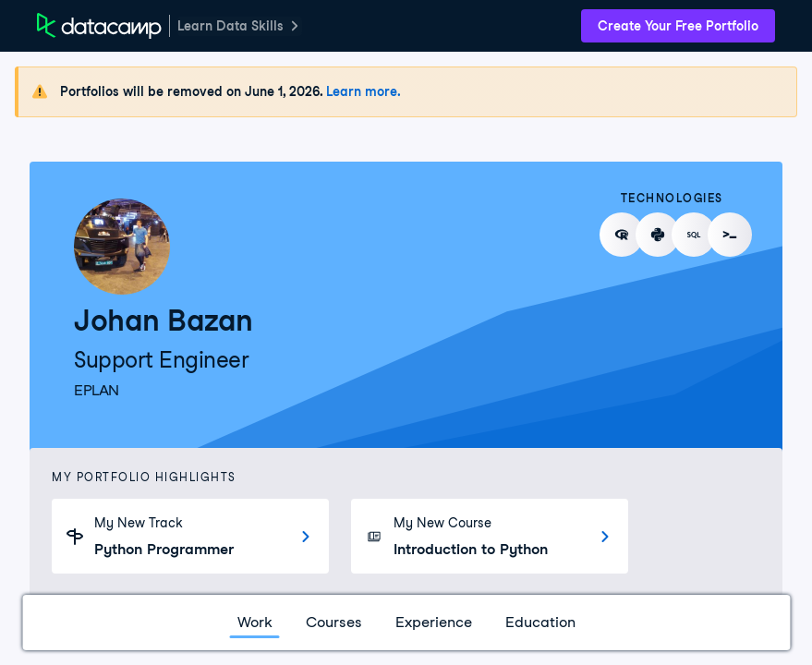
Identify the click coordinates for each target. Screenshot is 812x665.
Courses (334, 622)
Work (255, 622)
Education (540, 622)
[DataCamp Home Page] (99, 26)
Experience (433, 622)
